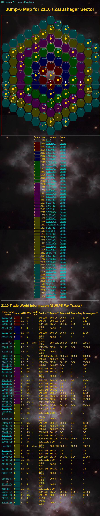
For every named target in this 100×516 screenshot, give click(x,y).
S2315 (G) (51, 287)
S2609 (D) (51, 240)
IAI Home (6, 2)
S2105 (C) (51, 218)
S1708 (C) (51, 190)
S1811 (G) (51, 165)
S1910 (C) (51, 159)
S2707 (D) (51, 265)
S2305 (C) (51, 281)
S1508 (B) (51, 296)
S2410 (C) (51, 178)
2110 (48, 140)
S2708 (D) (51, 271)
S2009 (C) (51, 150)
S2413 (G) (51, 243)
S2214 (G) (51, 256)
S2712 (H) (51, 293)
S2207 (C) (51, 168)
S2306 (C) (51, 237)
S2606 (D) (51, 290)
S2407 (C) (51, 206)
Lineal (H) (51, 253)
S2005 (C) (51, 262)
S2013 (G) (51, 196)
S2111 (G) (51, 146)
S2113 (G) (51, 162)
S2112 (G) (51, 156)
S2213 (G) (51, 212)
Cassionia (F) (52, 224)
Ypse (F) (50, 284)
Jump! (63, 143)
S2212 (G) (51, 181)
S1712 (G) (51, 187)
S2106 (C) (51, 184)
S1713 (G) (51, 259)
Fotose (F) (51, 231)
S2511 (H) (51, 209)
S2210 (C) (51, 143)
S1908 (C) (51, 175)
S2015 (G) (51, 274)
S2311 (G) (51, 153)
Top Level (17, 2)
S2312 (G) (51, 171)
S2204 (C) (51, 268)
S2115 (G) (51, 221)
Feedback (29, 2)
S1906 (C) (51, 249)
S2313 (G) (51, 199)
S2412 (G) (51, 193)
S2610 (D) (51, 246)
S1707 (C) (51, 234)
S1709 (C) (51, 215)
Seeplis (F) (51, 278)
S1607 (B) (51, 228)
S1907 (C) (51, 203)
